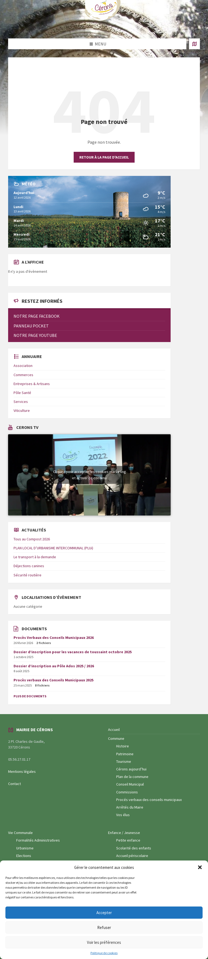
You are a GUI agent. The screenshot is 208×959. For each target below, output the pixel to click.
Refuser (104, 927)
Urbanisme (25, 848)
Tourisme (123, 761)
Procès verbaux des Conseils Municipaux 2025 (53, 680)
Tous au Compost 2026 (32, 539)
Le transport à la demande (35, 556)
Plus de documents (30, 696)
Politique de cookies (104, 953)
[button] (200, 867)
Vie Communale (20, 832)
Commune (116, 738)
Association (23, 365)
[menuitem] (89, 316)
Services (21, 401)
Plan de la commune (132, 776)
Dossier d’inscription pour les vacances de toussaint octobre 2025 (73, 651)
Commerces (23, 374)
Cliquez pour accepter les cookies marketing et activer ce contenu (89, 474)
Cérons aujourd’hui (131, 769)
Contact (14, 783)
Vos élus (123, 814)
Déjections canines (29, 565)
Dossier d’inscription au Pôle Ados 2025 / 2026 (54, 666)
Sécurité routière (27, 575)
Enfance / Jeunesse (124, 832)
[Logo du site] (104, 19)
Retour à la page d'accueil (104, 157)
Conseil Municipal (130, 784)
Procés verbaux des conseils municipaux (149, 799)
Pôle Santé (22, 392)
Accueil (114, 729)
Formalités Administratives (38, 840)
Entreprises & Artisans (32, 383)
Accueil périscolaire (132, 855)
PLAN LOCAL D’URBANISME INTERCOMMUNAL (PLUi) (53, 548)
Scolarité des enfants (133, 848)
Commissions (127, 792)
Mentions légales (22, 771)
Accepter (104, 912)
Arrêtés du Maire (129, 807)
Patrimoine (125, 753)
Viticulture (22, 410)
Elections (23, 855)
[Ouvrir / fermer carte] (194, 43)
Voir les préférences (104, 942)
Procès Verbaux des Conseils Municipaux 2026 (54, 637)
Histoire (122, 746)
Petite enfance (128, 840)
